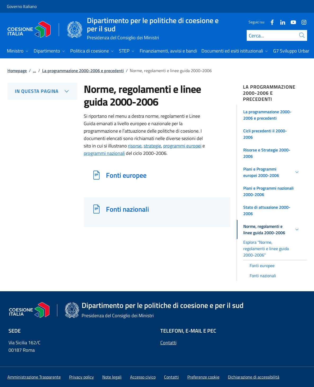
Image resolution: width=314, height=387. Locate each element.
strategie (152, 145)
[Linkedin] (280, 21)
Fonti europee (126, 175)
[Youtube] (291, 21)
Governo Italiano (22, 6)
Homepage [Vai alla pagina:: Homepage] (17, 70)
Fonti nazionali (127, 209)
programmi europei (182, 145)
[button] (272, 114)
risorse (134, 145)
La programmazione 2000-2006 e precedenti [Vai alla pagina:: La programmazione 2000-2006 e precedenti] (83, 70)
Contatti (168, 342)
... (34, 70)
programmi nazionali (104, 153)
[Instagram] (302, 21)
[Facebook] (270, 21)
